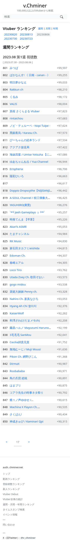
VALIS (13, 104)
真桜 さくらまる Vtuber (25, 111)
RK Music (16, 241)
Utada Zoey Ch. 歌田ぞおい (27, 277)
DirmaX (14, 364)
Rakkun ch (16, 89)
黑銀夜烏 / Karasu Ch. (24, 133)
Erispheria (16, 169)
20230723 (26, 38)
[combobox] (29, 16)
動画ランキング (11, 479)
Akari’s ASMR (18, 226)
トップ (6, 473)
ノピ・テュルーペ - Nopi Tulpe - (30, 125)
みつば (14, 68)
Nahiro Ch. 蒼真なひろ (24, 299)
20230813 (26, 34)
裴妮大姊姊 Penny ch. (23, 291)
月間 (48, 28)
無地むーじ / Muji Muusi (25, 349)
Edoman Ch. (18, 255)
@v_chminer (28, 537)
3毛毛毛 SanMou (20, 335)
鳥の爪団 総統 (18, 378)
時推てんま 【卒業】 (23, 219)
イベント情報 (10, 514)
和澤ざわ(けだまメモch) (25, 320)
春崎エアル (17, 262)
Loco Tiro (16, 270)
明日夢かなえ (18, 82)
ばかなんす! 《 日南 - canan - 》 (30, 75)
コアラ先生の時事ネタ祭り (26, 392)
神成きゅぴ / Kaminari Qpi (26, 421)
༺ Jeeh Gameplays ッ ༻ (27, 212)
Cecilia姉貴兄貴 (19, 342)
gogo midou (18, 284)
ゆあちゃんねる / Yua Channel (29, 161)
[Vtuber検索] (61, 16)
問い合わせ (9, 524)
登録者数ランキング (14, 484)
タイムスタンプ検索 (14, 509)
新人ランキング (11, 489)
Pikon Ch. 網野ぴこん (23, 356)
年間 (55, 28)
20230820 (10, 34)
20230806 (43, 34)
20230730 (10, 38)
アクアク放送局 (19, 147)
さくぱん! (16, 414)
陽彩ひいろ (17, 176)
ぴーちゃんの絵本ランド (25, 140)
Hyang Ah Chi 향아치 (23, 306)
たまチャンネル (19, 234)
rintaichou (16, 118)
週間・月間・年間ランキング (18, 504)
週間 (40, 28)
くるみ (14, 97)
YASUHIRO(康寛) (20, 205)
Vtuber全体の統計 (13, 499)
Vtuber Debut (10, 494)
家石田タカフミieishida (24, 248)
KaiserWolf (17, 313)
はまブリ (15, 385)
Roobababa (17, 371)
